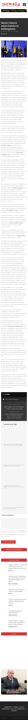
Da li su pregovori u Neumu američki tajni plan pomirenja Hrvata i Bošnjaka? (14, 508)
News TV (11, 583)
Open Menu (24, 4)
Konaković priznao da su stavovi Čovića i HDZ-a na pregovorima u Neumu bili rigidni (14, 465)
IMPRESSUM (8, 707)
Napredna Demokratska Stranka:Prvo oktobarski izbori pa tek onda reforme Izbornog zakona (14, 486)
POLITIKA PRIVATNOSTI (18, 709)
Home (2, 15)
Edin (9, 31)
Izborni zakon (8, 399)
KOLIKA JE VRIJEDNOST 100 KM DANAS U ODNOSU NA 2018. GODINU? (17, 601)
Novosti (7, 15)
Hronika (11, 615)
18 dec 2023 (18, 628)
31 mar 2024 (18, 606)
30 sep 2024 (18, 595)
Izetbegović (15, 399)
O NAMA (15, 707)
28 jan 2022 (3, 31)
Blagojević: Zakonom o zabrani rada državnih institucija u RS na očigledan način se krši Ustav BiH (18, 566)
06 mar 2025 (18, 572)
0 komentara (14, 31)
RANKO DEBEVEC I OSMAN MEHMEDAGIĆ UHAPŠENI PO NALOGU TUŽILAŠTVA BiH (17, 622)
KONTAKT (14, 710)
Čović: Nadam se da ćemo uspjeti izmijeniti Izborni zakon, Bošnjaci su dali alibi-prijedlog (13, 445)
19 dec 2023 (18, 616)
